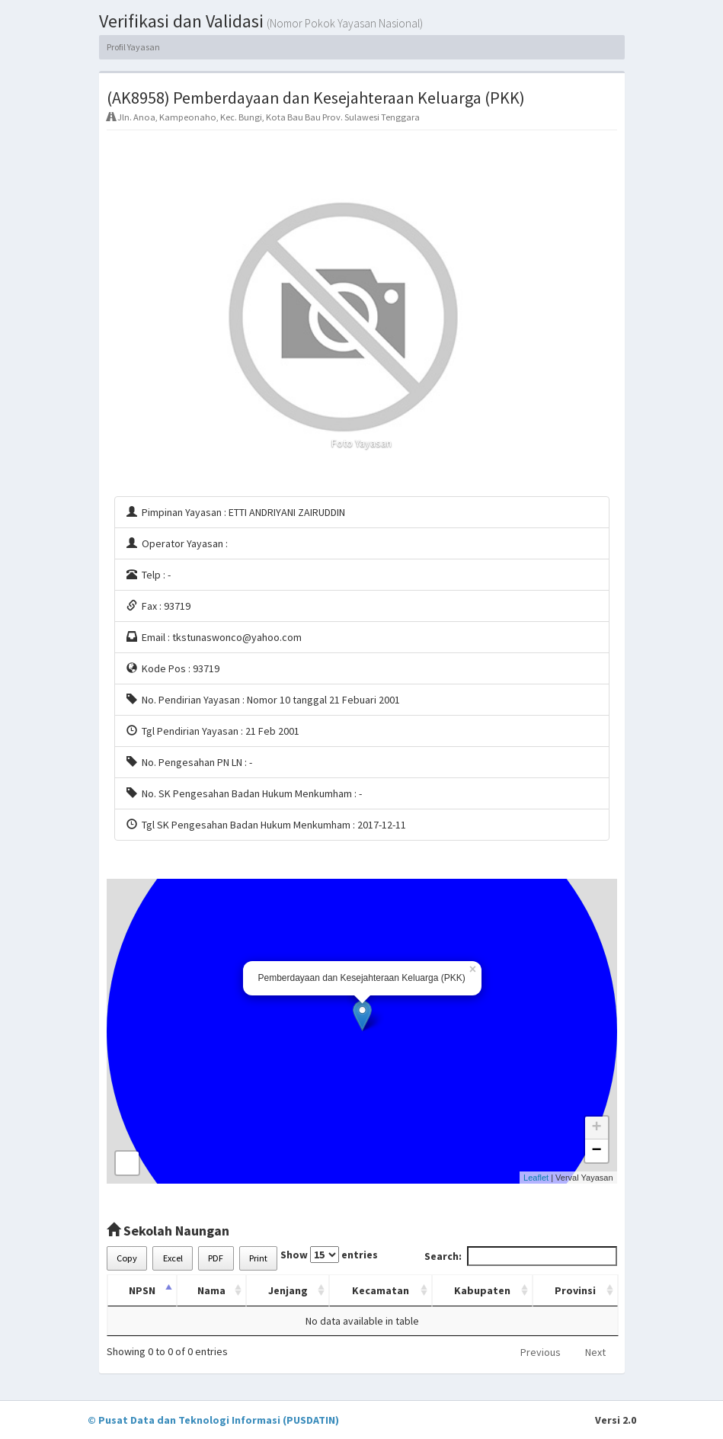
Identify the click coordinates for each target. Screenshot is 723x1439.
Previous (540, 1352)
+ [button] (596, 1128)
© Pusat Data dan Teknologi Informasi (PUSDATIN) (213, 1420)
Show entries (329, 1254)
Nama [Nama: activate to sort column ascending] (211, 1290)
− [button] (596, 1150)
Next (595, 1352)
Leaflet (536, 1177)
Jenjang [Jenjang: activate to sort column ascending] (288, 1290)
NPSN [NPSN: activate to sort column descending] (142, 1290)
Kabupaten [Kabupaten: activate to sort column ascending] (482, 1290)
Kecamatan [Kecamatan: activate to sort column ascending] (380, 1290)
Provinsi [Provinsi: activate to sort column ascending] (575, 1290)
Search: (520, 1256)
